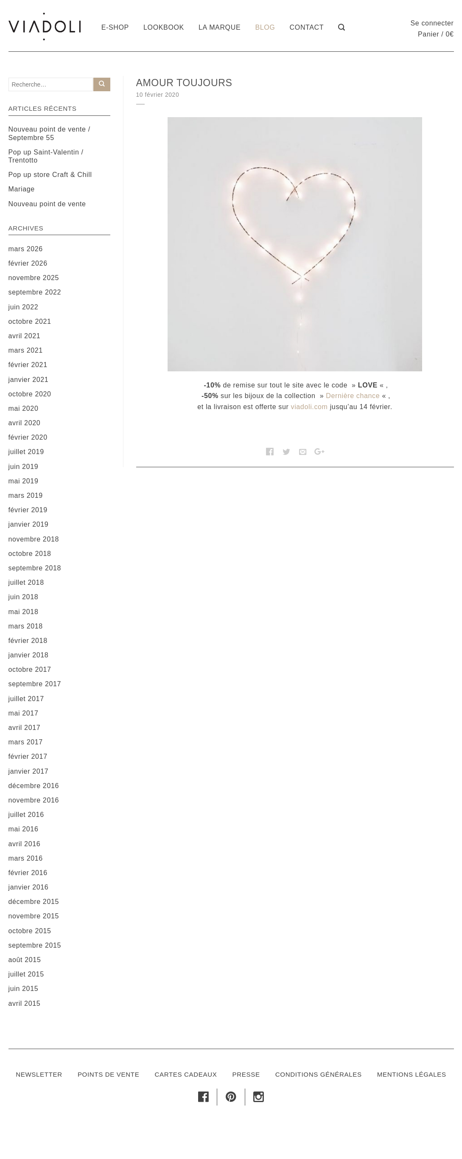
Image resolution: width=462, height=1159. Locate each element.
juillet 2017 (26, 698)
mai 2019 (23, 481)
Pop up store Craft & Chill (50, 174)
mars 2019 (25, 495)
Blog (265, 27)
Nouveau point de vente (47, 204)
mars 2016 (25, 858)
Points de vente (108, 1074)
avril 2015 (24, 1003)
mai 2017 (23, 713)
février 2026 (28, 263)
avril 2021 (24, 336)
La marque (220, 27)
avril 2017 (24, 727)
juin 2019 (23, 466)
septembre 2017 (35, 684)
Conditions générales (318, 1074)
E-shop (115, 27)
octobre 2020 (29, 394)
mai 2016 (23, 829)
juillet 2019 (26, 451)
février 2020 (28, 437)
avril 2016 (24, 844)
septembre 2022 (35, 292)
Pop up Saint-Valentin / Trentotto (46, 156)
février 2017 (28, 756)
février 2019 (28, 510)
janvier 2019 (28, 524)
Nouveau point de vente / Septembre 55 (49, 133)
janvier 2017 (28, 771)
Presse (246, 1074)
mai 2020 (23, 408)
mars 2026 (25, 249)
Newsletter (39, 1074)
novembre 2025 (33, 277)
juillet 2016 (26, 814)
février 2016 (28, 872)
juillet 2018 (26, 582)
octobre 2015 (29, 930)
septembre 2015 (35, 945)
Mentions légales (411, 1074)
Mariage (21, 189)
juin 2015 (23, 988)
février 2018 (28, 640)
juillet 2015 (26, 974)
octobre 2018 (29, 553)
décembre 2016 (33, 785)
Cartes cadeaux (185, 1074)
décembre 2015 (33, 901)
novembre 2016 (33, 800)
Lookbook (163, 27)
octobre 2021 (29, 321)
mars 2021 (25, 350)
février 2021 (28, 364)
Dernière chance (353, 395)
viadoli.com (309, 406)
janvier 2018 (28, 655)
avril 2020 (24, 423)
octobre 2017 (29, 669)
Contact (307, 27)
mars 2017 (25, 742)
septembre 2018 (35, 568)
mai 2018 (23, 611)
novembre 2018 (33, 539)
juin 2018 (23, 597)
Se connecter (432, 23)
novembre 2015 (33, 916)
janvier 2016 (28, 887)
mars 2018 (25, 626)
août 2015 (24, 959)
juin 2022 (23, 307)
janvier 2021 (28, 379)
